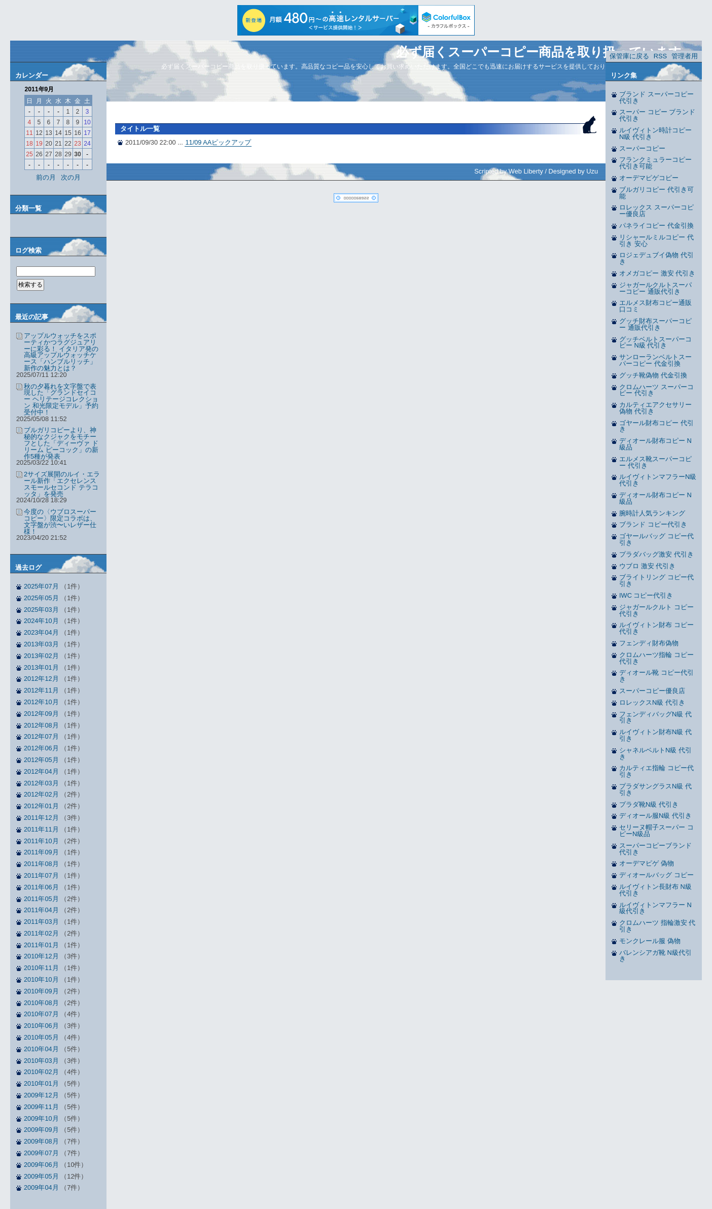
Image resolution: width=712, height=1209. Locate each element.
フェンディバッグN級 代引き (655, 717)
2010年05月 (41, 1037)
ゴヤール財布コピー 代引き (656, 426)
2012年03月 (41, 783)
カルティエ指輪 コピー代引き (656, 771)
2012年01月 (41, 806)
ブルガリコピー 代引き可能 (656, 193)
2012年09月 (41, 713)
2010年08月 (41, 1003)
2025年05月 (41, 598)
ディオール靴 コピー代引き (656, 676)
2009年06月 (41, 1164)
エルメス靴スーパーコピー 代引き (655, 462)
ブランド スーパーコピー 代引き (656, 97)
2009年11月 (41, 1107)
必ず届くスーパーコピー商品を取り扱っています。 (545, 52)
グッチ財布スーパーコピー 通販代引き (655, 324)
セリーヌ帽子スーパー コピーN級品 (656, 830)
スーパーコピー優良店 (652, 691)
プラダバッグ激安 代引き (656, 554)
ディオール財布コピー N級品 (655, 444)
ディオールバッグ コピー (656, 875)
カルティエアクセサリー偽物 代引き (655, 408)
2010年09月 (41, 991)
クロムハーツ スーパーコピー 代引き (656, 390)
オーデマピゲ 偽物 (646, 863)
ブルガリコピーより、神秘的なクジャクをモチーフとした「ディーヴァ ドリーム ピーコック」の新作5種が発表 (61, 443)
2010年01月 (41, 1083)
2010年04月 (41, 1049)
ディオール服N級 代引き (655, 815)
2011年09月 (41, 852)
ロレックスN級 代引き (652, 702)
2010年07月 (41, 1014)
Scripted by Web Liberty (508, 171)
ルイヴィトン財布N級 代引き (655, 735)
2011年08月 (41, 864)
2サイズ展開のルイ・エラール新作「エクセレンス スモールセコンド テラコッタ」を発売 (62, 483)
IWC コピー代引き (646, 595)
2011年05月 (41, 899)
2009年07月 (41, 1153)
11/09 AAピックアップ (218, 142)
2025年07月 (41, 586)
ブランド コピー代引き (653, 524)
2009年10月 (41, 1118)
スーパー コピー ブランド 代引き (657, 115)
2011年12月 (41, 817)
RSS (660, 56)
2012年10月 (41, 702)
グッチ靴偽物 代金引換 (653, 375)
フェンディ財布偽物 (649, 643)
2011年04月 (41, 910)
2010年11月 (41, 968)
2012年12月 (41, 678)
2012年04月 (41, 771)
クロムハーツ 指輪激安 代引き (657, 926)
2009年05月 (41, 1176)
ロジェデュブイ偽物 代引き (656, 258)
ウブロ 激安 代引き (647, 566)
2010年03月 (41, 1060)
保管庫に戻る (629, 56)
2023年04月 (41, 632)
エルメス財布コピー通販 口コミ (655, 306)
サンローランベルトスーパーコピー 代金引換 (655, 360)
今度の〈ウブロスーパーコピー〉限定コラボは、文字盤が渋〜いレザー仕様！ (60, 521)
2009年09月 (41, 1129)
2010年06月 (41, 1025)
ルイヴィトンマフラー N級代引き (655, 908)
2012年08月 (41, 725)
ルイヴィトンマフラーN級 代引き (657, 480)
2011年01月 (41, 945)
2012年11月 (41, 690)
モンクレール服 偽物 (650, 941)
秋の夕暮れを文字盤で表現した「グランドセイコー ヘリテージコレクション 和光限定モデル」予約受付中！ (61, 399)
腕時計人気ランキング (652, 513)
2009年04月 (41, 1187)
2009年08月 (41, 1141)
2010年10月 (41, 979)
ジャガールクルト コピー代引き (656, 610)
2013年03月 (41, 644)
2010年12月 (41, 956)
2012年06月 (41, 748)
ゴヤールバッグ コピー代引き (656, 539)
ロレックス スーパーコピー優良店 (656, 210)
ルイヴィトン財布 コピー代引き (656, 628)
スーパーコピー (642, 148)
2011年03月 (41, 921)
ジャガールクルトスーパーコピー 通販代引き (655, 288)
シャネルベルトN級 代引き (655, 753)
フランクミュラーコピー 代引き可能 (655, 163)
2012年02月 (41, 794)
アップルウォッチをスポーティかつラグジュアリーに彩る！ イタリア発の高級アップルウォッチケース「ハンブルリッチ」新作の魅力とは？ (61, 352)
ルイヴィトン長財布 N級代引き (655, 890)
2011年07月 (41, 875)
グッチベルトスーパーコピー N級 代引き (655, 342)
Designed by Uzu (573, 171)
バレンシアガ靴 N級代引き (655, 956)
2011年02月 (41, 933)
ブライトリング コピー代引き (656, 580)
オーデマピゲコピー (649, 178)
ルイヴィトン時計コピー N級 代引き (655, 133)
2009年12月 (41, 1095)
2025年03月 (41, 609)
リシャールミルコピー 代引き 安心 (656, 240)
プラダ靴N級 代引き (649, 804)
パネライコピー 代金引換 (656, 225)
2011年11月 (41, 829)
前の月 (46, 177)
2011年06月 (41, 887)
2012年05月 (41, 760)
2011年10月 (41, 841)
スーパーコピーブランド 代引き (655, 849)
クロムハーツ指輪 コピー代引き (656, 658)
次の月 (71, 177)
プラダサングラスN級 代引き (655, 789)
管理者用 (684, 56)
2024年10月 (41, 621)
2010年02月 (41, 1072)
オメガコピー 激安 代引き (657, 273)
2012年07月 (41, 736)
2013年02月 (41, 656)
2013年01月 (41, 667)
